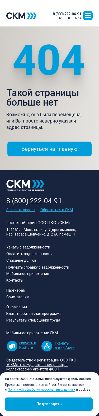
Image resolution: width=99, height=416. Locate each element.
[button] (88, 15)
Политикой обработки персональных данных (41, 389)
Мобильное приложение (27, 274)
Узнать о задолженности (28, 247)
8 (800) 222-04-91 (67, 14)
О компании (16, 307)
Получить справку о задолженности (37, 267)
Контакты (14, 280)
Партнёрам (16, 290)
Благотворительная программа (34, 313)
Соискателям (17, 297)
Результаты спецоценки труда (33, 320)
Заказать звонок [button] (20, 210)
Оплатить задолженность (29, 254)
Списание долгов (21, 260)
